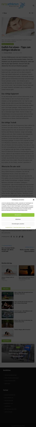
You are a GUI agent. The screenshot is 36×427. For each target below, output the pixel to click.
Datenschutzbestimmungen (19, 227)
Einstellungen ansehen (18, 223)
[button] (33, 200)
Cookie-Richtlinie (8, 227)
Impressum (28, 227)
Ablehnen (18, 219)
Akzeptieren (18, 215)
